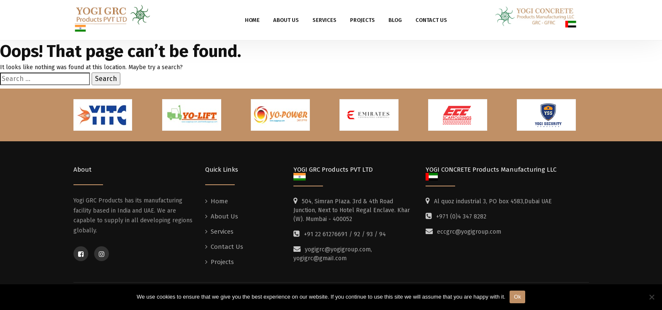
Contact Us (431, 20)
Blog (395, 20)
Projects (362, 20)
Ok (517, 297)
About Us (286, 20)
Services (324, 20)
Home (252, 20)
